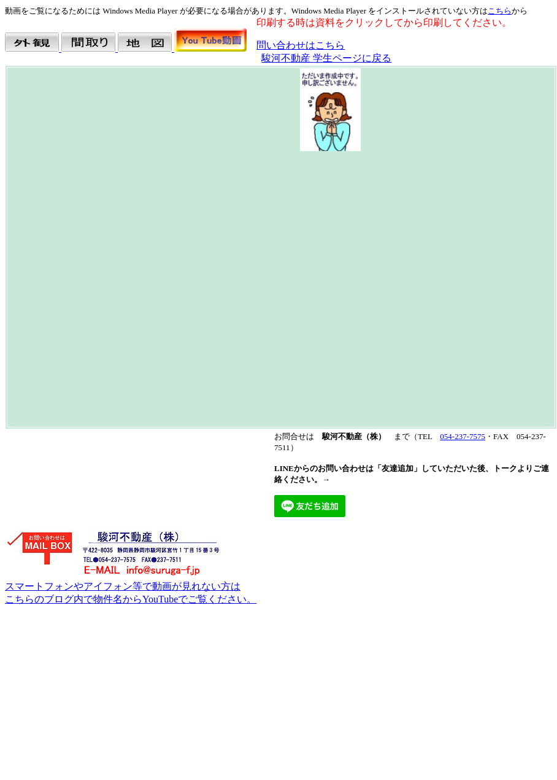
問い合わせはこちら (300, 45)
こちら (500, 10)
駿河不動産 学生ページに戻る (326, 58)
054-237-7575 (462, 436)
